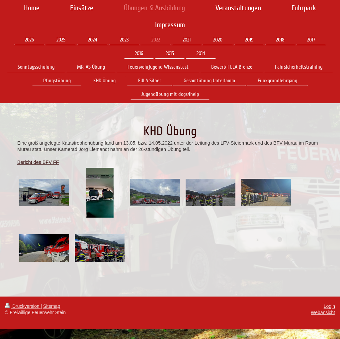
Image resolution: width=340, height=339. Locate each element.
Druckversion (23, 306)
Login (329, 306)
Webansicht (323, 312)
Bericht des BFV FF (38, 162)
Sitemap (51, 306)
